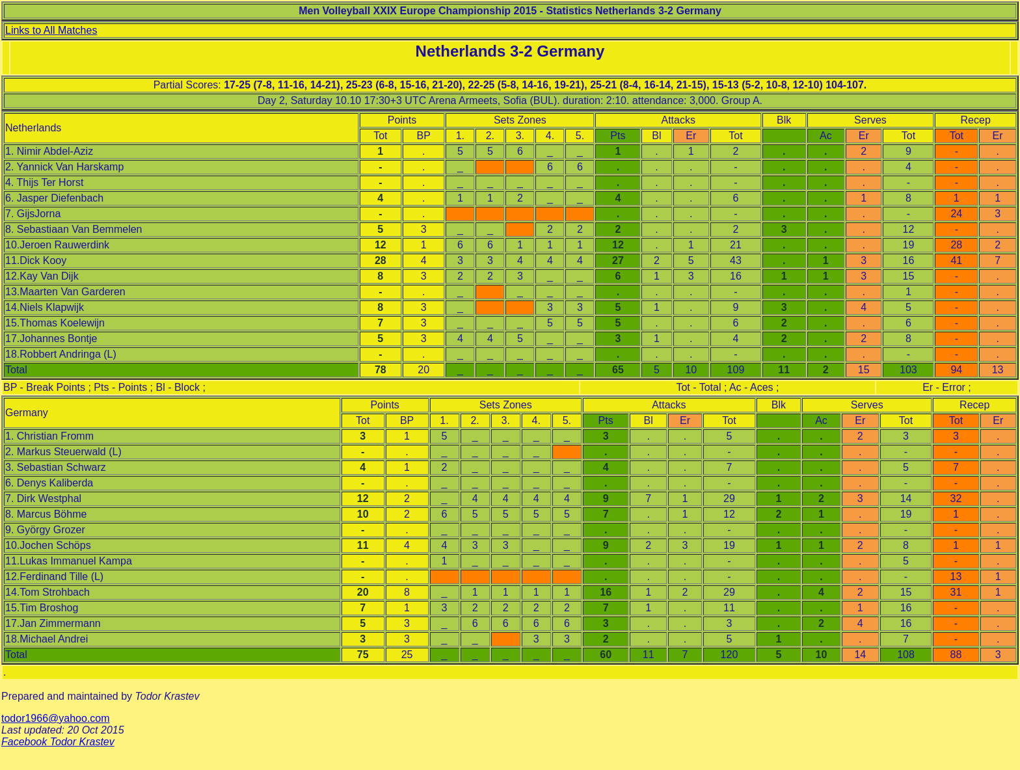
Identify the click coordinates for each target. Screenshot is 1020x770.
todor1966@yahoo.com (55, 718)
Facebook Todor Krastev (57, 741)
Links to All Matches (51, 30)
